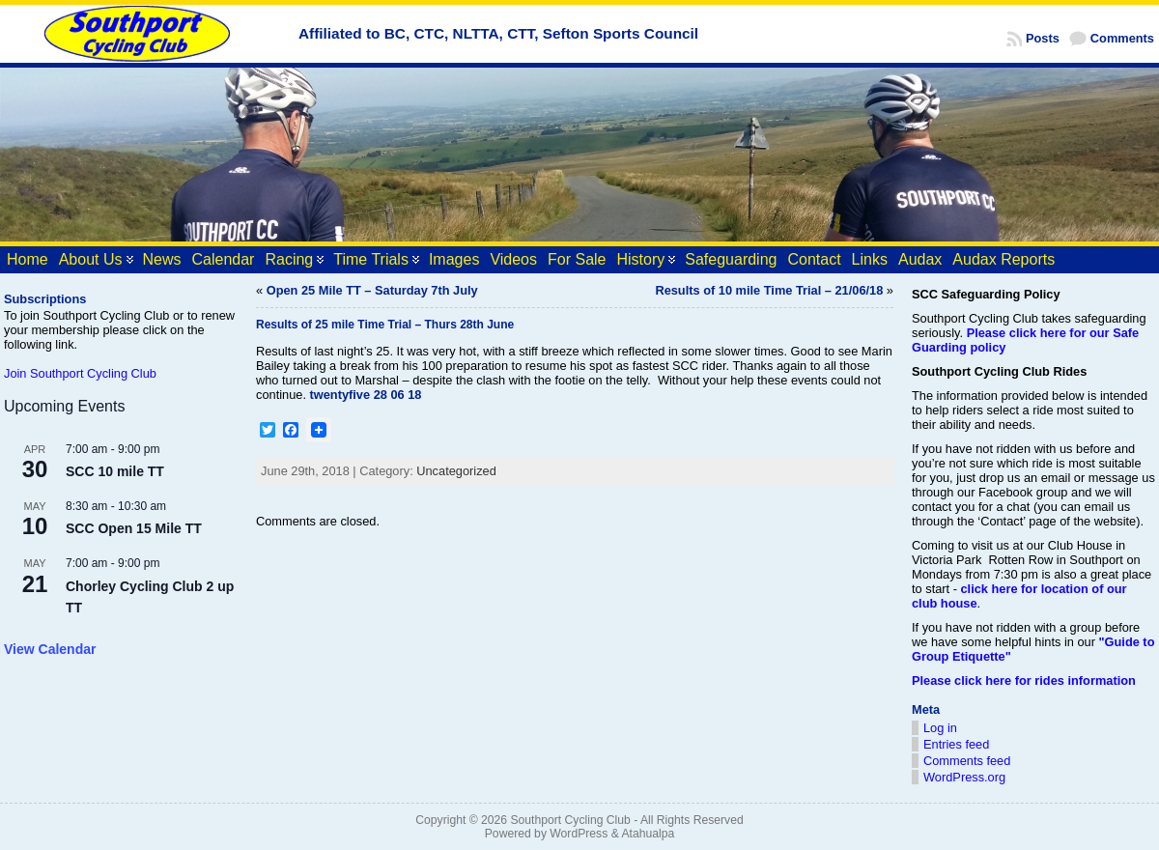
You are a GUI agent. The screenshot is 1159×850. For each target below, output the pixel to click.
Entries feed (956, 744)
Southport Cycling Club (570, 820)
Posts (1043, 38)
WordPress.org (964, 777)
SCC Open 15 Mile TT (134, 528)
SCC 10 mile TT (115, 471)
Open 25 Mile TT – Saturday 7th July (372, 290)
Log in (940, 728)
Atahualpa (647, 833)
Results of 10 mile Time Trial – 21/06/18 (769, 290)
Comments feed (966, 760)
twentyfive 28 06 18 (366, 394)
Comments (1122, 38)
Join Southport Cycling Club (80, 373)
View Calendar (50, 649)
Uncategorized (456, 471)
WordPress (579, 833)
